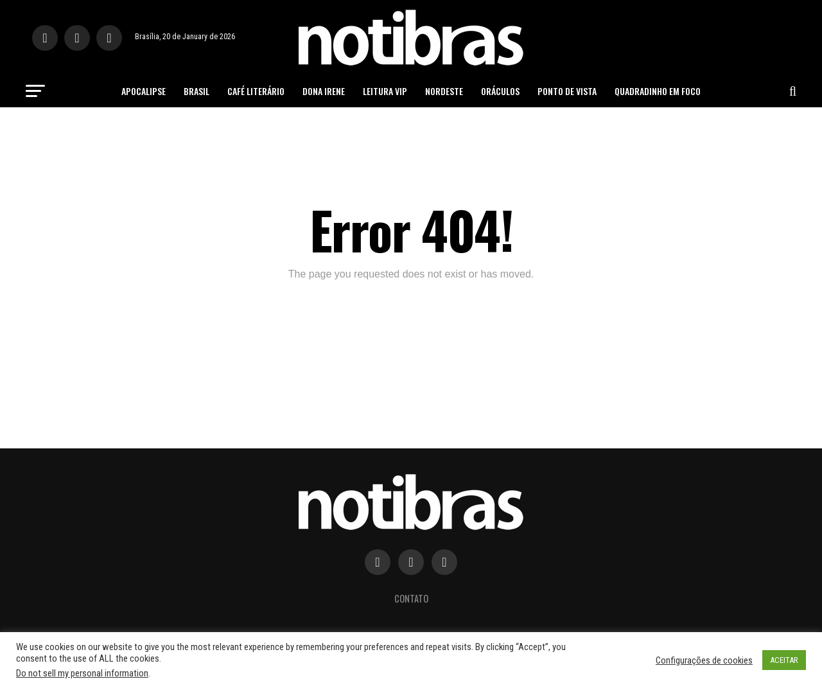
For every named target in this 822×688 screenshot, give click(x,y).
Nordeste (444, 91)
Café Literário (255, 91)
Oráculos (500, 91)
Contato (411, 598)
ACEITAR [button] (784, 660)
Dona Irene (323, 91)
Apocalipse (143, 91)
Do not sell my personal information (82, 673)
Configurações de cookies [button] (704, 660)
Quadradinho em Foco (658, 91)
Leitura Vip (385, 91)
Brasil (196, 91)
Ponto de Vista (567, 91)
